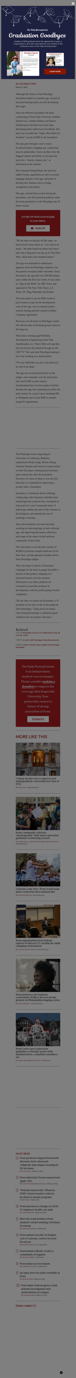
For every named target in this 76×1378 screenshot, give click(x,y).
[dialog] (38, 689)
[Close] (73, 3)
